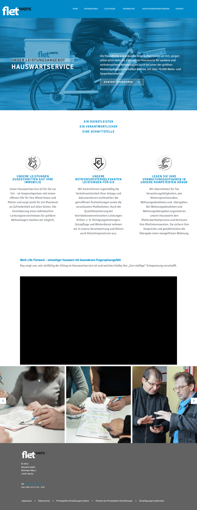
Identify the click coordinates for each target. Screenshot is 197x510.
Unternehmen (91, 9)
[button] (3, 401)
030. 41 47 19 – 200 (34, 483)
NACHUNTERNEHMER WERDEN (155, 9)
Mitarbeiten (129, 8)
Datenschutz (44, 500)
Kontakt (180, 9)
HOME (75, 9)
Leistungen (110, 8)
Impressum (27, 500)
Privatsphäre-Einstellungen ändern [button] (72, 500)
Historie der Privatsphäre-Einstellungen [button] (114, 500)
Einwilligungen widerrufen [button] (151, 500)
